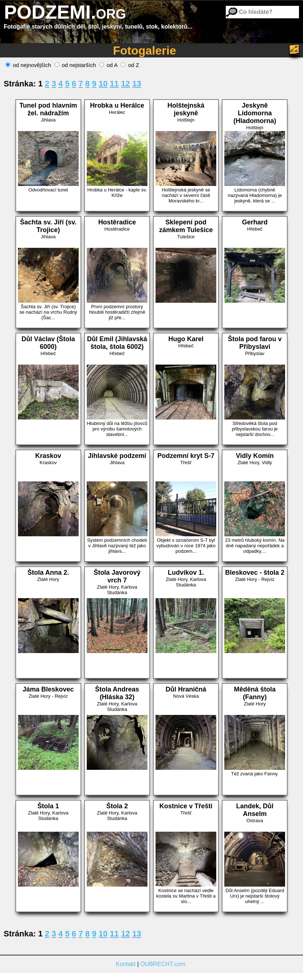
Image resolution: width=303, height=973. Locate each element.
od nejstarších (75, 65)
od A (108, 65)
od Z (130, 65)
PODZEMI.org (65, 12)
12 (125, 83)
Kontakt (125, 964)
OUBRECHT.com (163, 964)
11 (114, 83)
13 (136, 83)
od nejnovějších (28, 65)
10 (103, 83)
